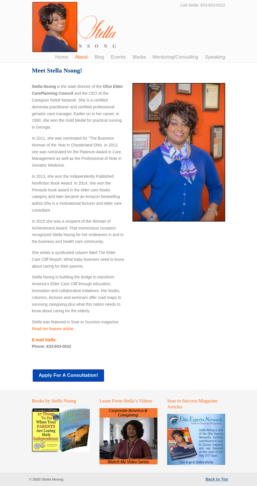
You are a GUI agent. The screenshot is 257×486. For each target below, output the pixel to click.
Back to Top (217, 479)
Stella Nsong (75, 27)
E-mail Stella (43, 340)
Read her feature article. (53, 328)
